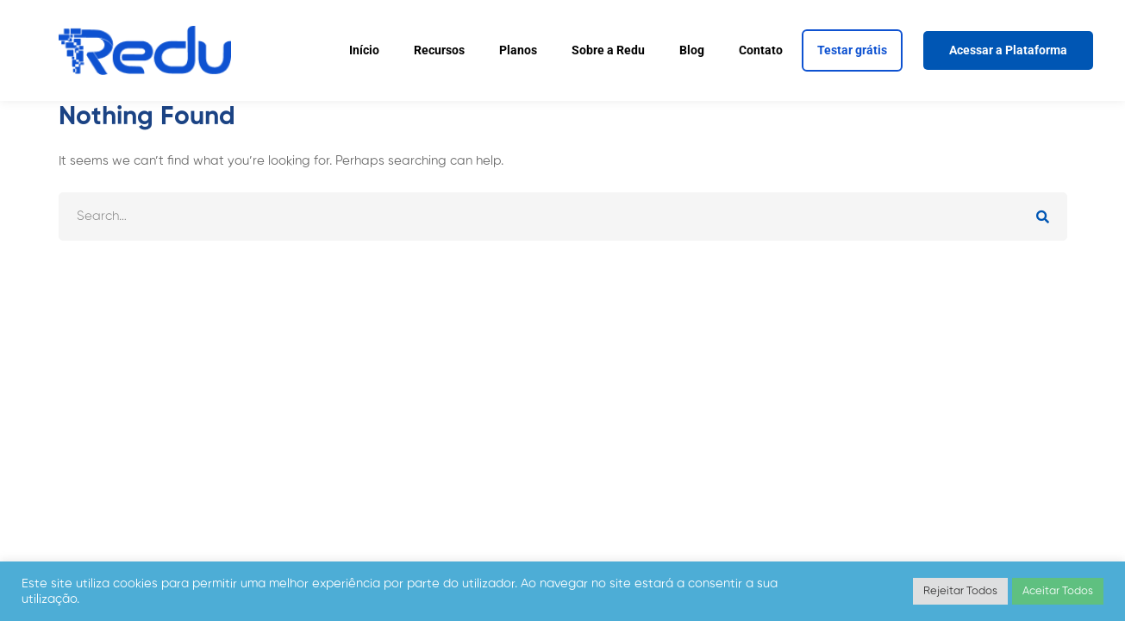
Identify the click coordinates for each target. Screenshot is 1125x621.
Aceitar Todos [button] (1057, 591)
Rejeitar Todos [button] (960, 591)
